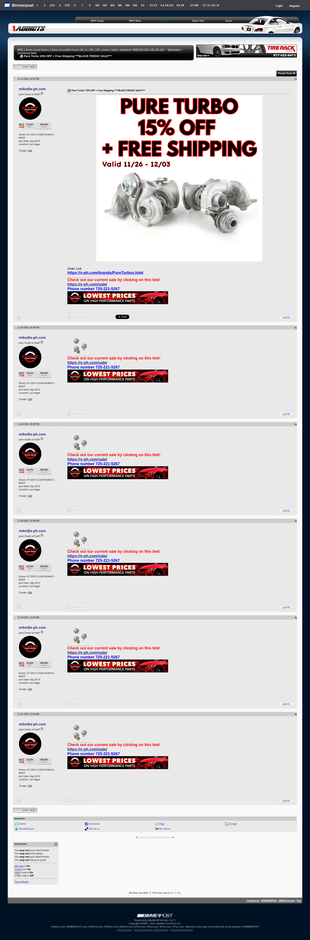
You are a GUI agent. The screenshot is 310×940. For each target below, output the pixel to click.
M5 (120, 5)
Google (233, 823)
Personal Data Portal (181, 929)
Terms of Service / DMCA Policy (151, 929)
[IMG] (18, 872)
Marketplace (174, 49)
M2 (97, 5)
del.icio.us (94, 828)
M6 (128, 5)
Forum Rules (21, 881)
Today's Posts (198, 21)
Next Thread (165, 837)
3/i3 (52, 5)
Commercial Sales (27, 52)
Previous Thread (147, 837)
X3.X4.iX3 (166, 5)
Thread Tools (285, 73)
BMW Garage (97, 21)
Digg (161, 823)
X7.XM (194, 5)
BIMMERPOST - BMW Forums (277, 900)
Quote (286, 317)
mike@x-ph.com (32, 89)
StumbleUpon (26, 828)
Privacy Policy (124, 929)
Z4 (142, 5)
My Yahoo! (164, 828)
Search (228, 21)
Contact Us (252, 900)
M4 (112, 5)
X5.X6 (180, 5)
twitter (22, 823)
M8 (135, 5)
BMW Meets (135, 21)
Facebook (94, 823)
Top (299, 900)
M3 (105, 5)
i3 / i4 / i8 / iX (211, 5)
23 (30, 150)
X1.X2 (153, 5)
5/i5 (67, 5)
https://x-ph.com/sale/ (87, 284)
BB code (19, 865)
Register (295, 6)
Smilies (18, 869)
